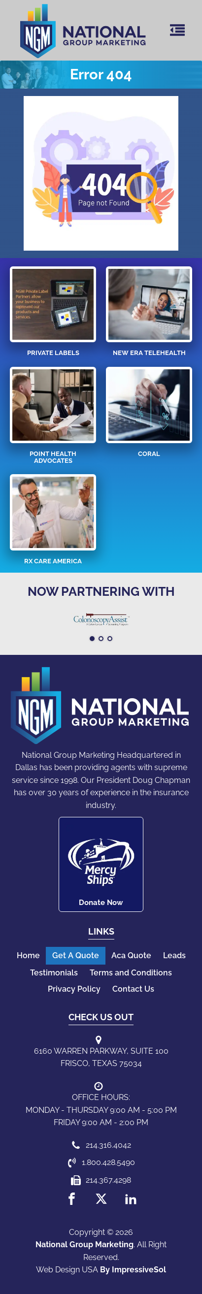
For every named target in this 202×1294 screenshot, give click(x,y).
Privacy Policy (74, 989)
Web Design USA (67, 1269)
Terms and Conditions (131, 972)
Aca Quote (131, 955)
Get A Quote (75, 955)
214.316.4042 (108, 1145)
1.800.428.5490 (108, 1162)
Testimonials (54, 972)
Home (28, 955)
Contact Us (133, 989)
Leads (174, 955)
